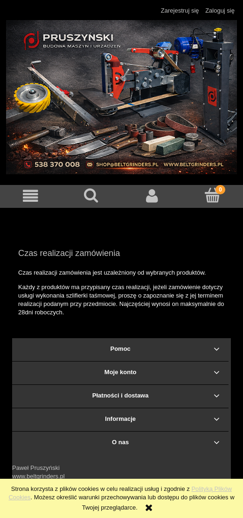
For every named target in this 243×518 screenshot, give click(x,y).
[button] (30, 196)
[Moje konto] (152, 196)
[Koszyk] (212, 195)
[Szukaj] (91, 195)
